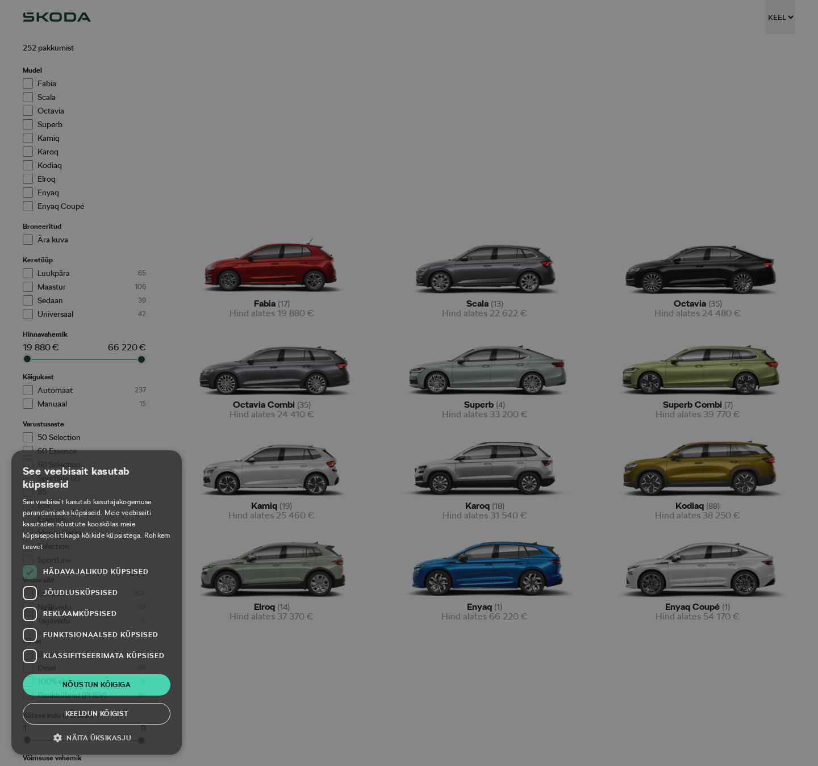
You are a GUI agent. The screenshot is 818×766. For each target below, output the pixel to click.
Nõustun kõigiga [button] (96, 685)
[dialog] (409, 383)
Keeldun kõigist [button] (96, 714)
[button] (96, 737)
